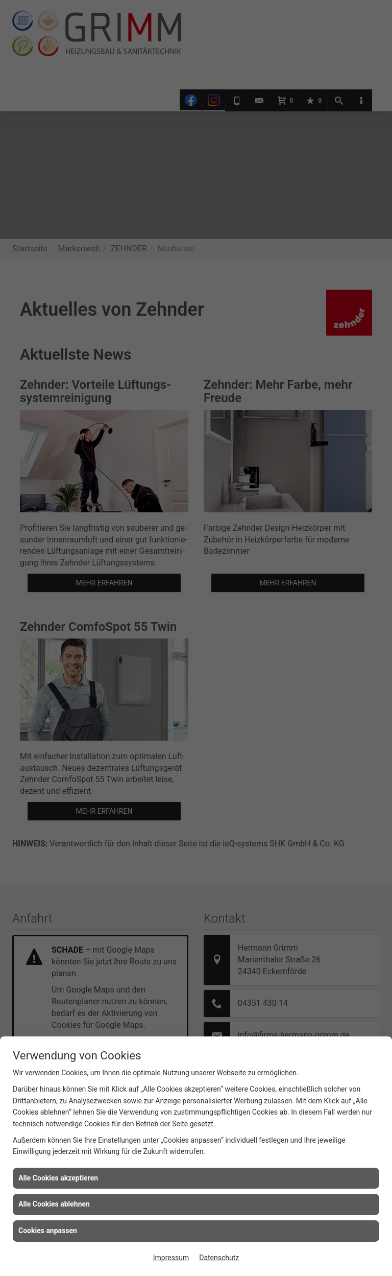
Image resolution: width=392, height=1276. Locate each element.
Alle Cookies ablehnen (54, 1204)
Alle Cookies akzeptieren (58, 1178)
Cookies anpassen (47, 1230)
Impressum (171, 1258)
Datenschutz (219, 1258)
